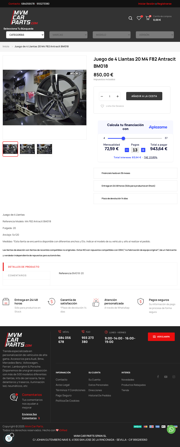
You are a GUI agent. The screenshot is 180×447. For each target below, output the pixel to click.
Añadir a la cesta (144, 96)
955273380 (43, 3)
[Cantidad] (109, 96)
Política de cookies (66, 400)
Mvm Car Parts (34, 426)
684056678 (28, 3)
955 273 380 (88, 340)
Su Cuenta (94, 379)
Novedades (127, 379)
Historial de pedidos (100, 395)
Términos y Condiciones (69, 390)
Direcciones (95, 390)
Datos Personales (98, 385)
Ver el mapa (163, 336)
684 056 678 (64, 340)
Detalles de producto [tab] (23, 266)
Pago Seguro (63, 395)
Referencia (65, 273)
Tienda (125, 390)
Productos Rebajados (133, 385)
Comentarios (17, 275)
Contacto (61, 379)
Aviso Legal (62, 385)
